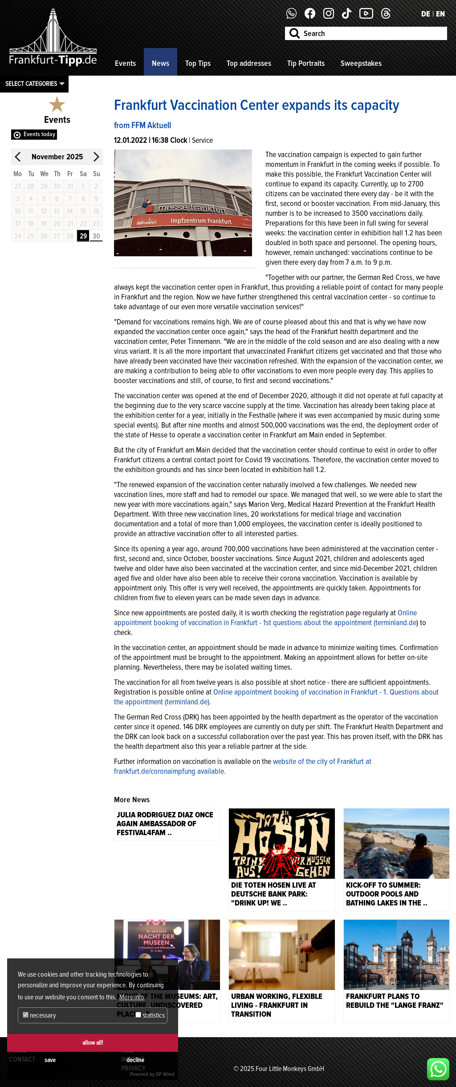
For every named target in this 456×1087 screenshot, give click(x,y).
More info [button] (131, 997)
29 (83, 236)
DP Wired (165, 1074)
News (160, 63)
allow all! (92, 1043)
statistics (150, 1015)
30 (96, 236)
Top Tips (198, 63)
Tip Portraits (306, 63)
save (50, 1060)
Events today (39, 134)
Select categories (31, 84)
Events (125, 63)
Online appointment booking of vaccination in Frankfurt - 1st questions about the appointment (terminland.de (265, 617)
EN (440, 14)
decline (135, 1060)
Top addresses (249, 63)
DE (425, 14)
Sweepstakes (361, 63)
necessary (39, 1015)
